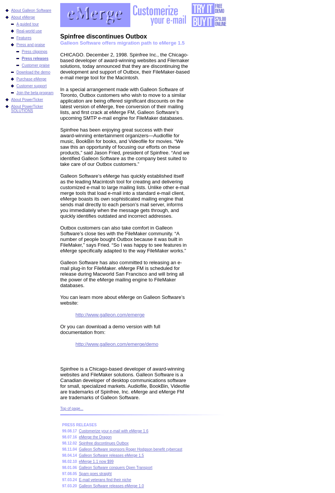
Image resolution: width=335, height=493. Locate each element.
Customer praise (36, 65)
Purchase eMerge (31, 79)
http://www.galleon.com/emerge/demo (117, 344)
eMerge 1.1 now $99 (96, 461)
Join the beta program (34, 93)
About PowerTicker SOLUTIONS (27, 108)
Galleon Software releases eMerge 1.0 (111, 486)
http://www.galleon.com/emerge (109, 315)
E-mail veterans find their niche (105, 480)
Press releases (35, 58)
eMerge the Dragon (95, 437)
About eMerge (23, 17)
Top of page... (71, 408)
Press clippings (34, 52)
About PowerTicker (27, 100)
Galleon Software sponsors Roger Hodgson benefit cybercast (130, 449)
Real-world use (29, 31)
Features (23, 38)
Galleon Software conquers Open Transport (115, 468)
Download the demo (33, 72)
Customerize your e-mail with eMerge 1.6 (113, 431)
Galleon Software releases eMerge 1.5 (111, 455)
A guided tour (27, 24)
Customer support (31, 86)
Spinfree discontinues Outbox (104, 443)
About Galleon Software (31, 10)
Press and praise (30, 45)
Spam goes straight (95, 474)
